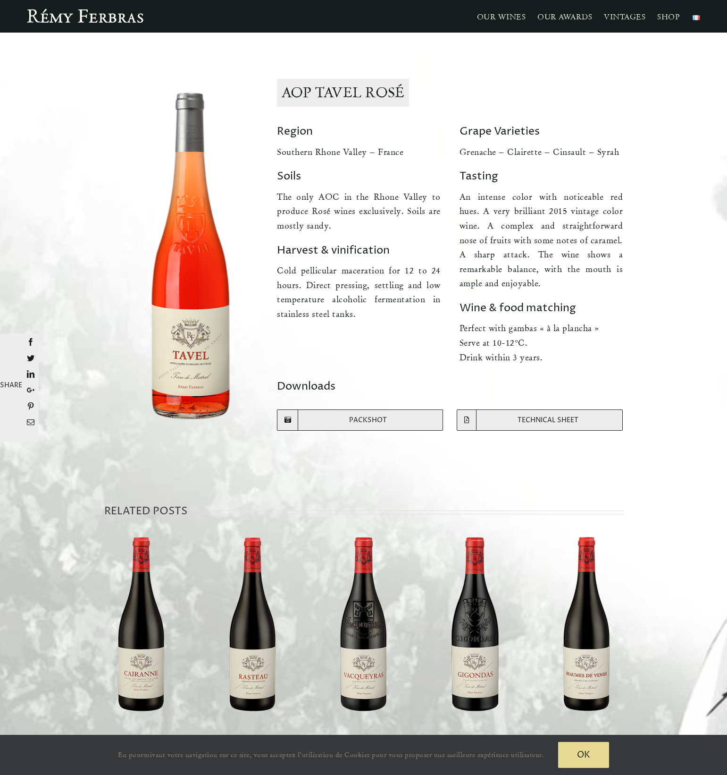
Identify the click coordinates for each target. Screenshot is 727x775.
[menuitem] (501, 16)
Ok (583, 755)
